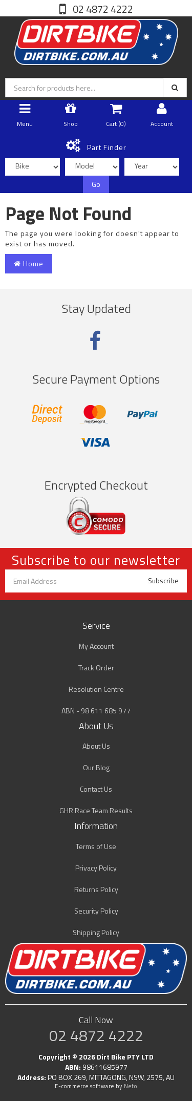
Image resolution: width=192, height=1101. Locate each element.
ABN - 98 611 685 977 (96, 710)
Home (29, 263)
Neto (130, 1086)
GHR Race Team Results (96, 810)
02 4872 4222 (102, 9)
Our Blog (96, 767)
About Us (96, 745)
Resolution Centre (96, 689)
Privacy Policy (96, 867)
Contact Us (96, 789)
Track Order (96, 667)
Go (96, 184)
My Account (96, 646)
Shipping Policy (96, 932)
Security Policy (96, 910)
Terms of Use (96, 846)
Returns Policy (96, 889)
